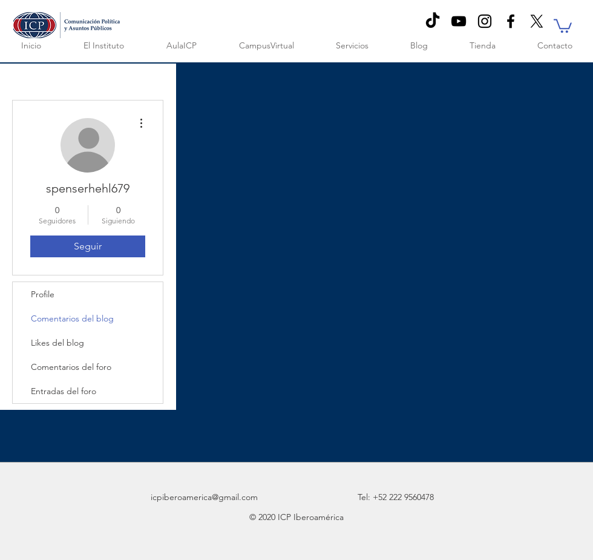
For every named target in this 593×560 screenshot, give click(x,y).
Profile (42, 294)
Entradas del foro (63, 391)
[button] (563, 25)
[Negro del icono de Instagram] (485, 21)
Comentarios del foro (71, 366)
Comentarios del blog (72, 318)
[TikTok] (433, 21)
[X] (537, 21)
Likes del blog (57, 342)
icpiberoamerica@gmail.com (204, 497)
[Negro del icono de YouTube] (459, 21)
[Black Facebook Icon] (511, 21)
